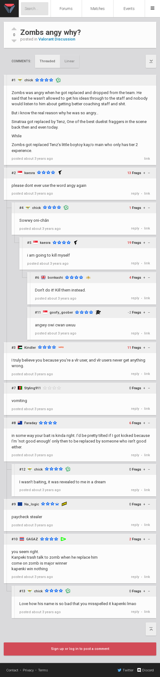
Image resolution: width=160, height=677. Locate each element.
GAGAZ (32, 539)
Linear (70, 61)
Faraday (30, 423)
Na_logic (31, 504)
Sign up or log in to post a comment (80, 649)
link (147, 158)
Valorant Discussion (56, 39)
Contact (12, 670)
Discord (145, 670)
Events (129, 9)
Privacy (28, 670)
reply (135, 193)
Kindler (30, 348)
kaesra (29, 173)
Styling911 (32, 388)
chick (28, 80)
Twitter (125, 670)
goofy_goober (61, 312)
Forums (66, 9)
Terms (43, 670)
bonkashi (55, 278)
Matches (97, 9)
